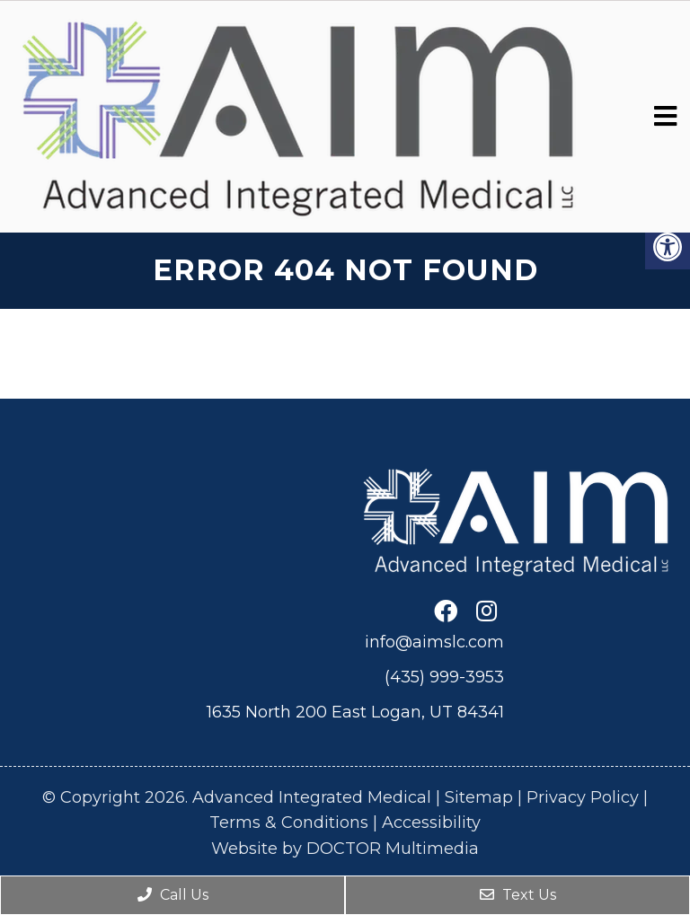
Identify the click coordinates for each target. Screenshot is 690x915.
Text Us (518, 894)
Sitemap (479, 797)
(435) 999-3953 (444, 677)
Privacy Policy (582, 797)
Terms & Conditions (288, 822)
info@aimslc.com (434, 642)
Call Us (172, 894)
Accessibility (431, 822)
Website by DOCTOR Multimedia (345, 848)
